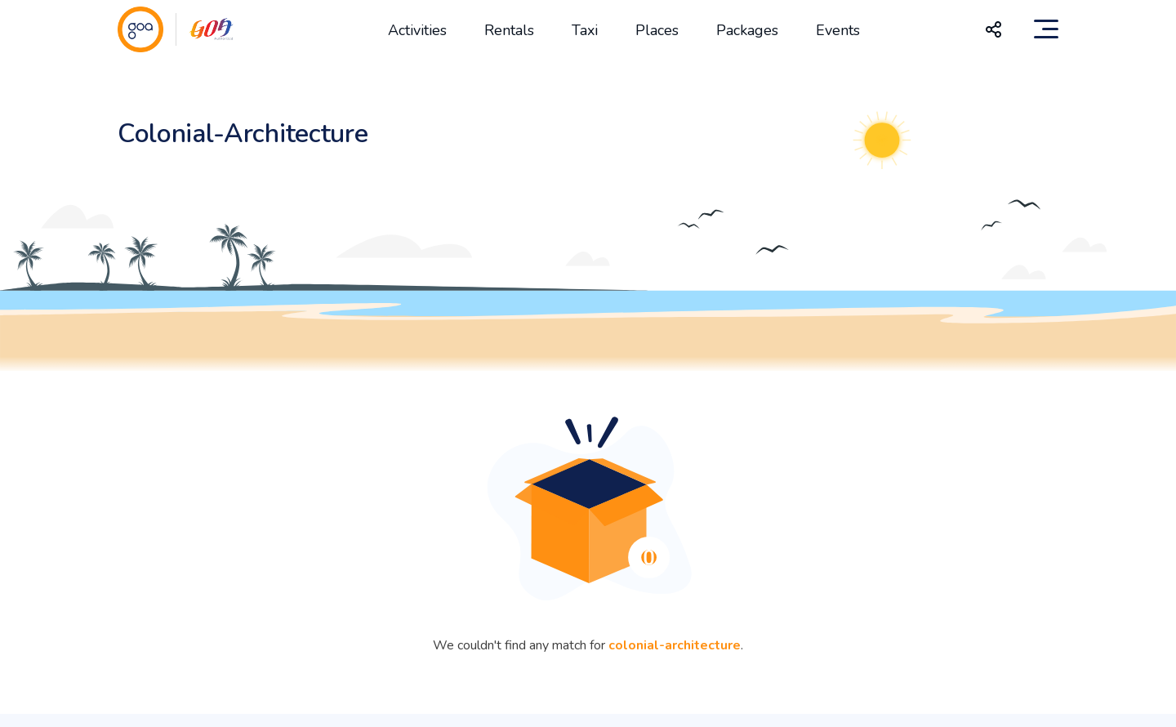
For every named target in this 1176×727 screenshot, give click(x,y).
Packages (747, 30)
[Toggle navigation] (1046, 29)
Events (838, 30)
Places (657, 30)
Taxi (585, 30)
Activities (417, 30)
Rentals (509, 30)
